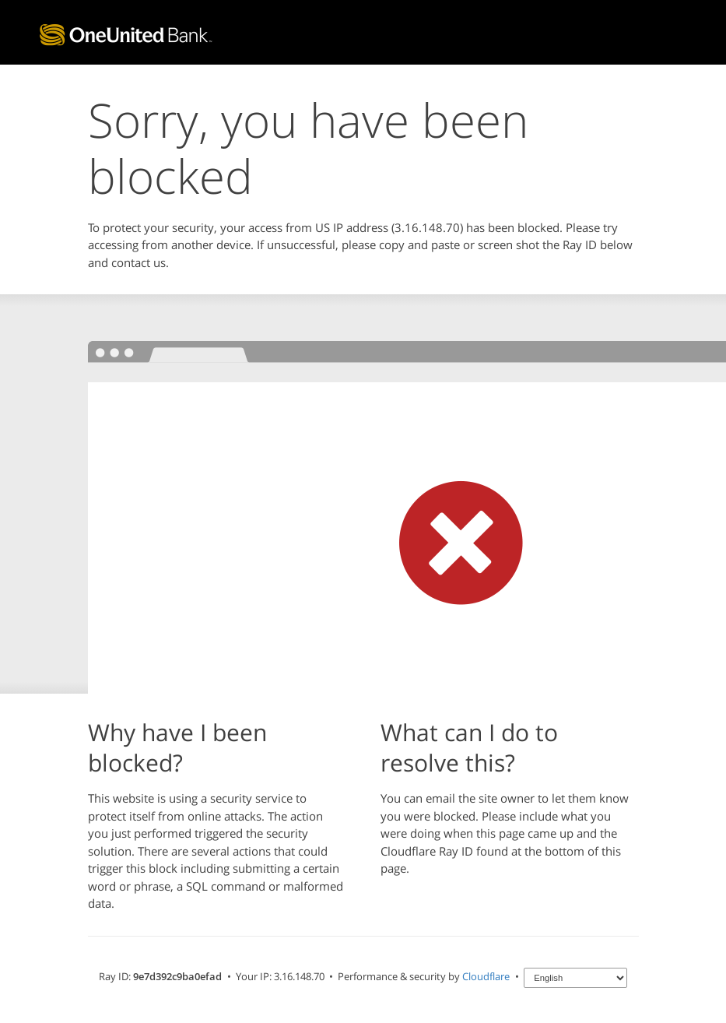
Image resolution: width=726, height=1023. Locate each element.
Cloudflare (486, 976)
